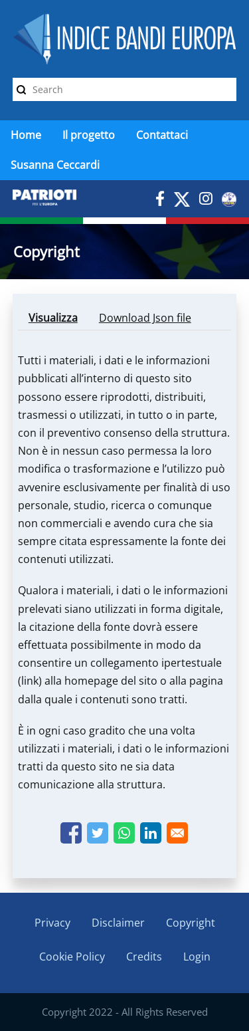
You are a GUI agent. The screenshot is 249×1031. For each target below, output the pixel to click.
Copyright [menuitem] (190, 922)
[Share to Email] (177, 833)
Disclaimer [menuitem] (118, 922)
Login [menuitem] (196, 956)
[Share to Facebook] (71, 833)
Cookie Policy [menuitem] (72, 956)
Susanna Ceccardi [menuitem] (55, 165)
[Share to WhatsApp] (124, 833)
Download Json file (145, 317)
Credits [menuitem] (144, 956)
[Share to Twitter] (97, 833)
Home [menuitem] (26, 135)
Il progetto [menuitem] (88, 135)
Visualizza (58, 320)
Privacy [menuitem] (52, 922)
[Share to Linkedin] (150, 833)
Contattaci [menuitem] (162, 135)
